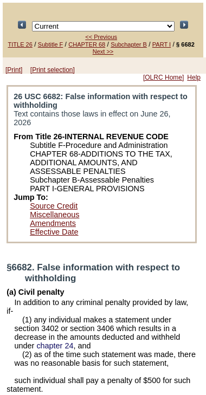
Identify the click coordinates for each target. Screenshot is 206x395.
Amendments (53, 223)
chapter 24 (54, 345)
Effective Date (54, 232)
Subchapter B (129, 44)
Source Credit (54, 206)
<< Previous (101, 37)
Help (194, 77)
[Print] (13, 70)
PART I (161, 44)
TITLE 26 (20, 44)
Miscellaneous (54, 214)
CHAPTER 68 (86, 44)
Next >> (103, 51)
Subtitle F (50, 44)
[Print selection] (52, 70)
